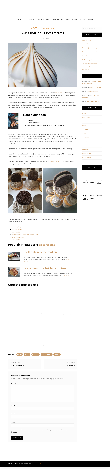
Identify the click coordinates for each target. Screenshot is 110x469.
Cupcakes (86, 138)
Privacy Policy (42, 466)
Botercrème (48, 28)
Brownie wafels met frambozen (91, 53)
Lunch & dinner (71, 20)
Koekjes (86, 142)
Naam (13, 408)
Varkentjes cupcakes (18, 239)
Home (19, 20)
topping (57, 356)
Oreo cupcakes (55, 163)
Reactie (13, 386)
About (90, 20)
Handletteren (43, 20)
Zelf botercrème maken (41, 254)
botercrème (59, 94)
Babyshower (87, 122)
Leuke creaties (57, 20)
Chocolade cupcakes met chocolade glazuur (25, 236)
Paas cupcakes (16, 233)
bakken (19, 356)
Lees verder (65, 277)
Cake (85, 134)
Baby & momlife (29, 20)
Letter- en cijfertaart (88, 61)
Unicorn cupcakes (17, 231)
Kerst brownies (86, 41)
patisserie (35, 356)
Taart (85, 146)
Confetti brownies (87, 45)
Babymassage (86, 71)
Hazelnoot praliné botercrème (46, 270)
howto (27, 356)
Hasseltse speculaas (92, 92)
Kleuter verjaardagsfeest (93, 102)
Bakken (82, 20)
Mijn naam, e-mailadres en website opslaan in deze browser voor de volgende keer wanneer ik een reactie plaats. (40, 434)
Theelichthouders (87, 57)
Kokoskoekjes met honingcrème (91, 49)
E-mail (13, 416)
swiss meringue (46, 356)
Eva (39, 40)
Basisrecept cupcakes (18, 228)
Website (13, 425)
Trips (83, 162)
